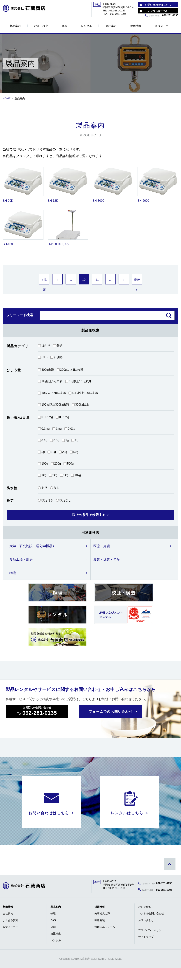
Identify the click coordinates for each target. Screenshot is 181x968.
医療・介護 (101, 546)
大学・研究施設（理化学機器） (32, 546)
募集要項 (99, 920)
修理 (64, 26)
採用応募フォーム (104, 926)
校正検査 (55, 933)
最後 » (137, 281)
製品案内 (15, 26)
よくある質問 (10, 920)
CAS (53, 920)
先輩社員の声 (102, 913)
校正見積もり (146, 906)
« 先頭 (44, 281)
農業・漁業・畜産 (106, 559)
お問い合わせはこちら (158, 4)
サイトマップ (146, 936)
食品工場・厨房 (21, 559)
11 (97, 279)
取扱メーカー (163, 26)
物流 (12, 573)
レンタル (86, 26)
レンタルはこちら (157, 10)
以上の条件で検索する (88, 515)
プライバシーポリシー (151, 930)
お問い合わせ (146, 920)
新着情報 (8, 906)
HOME (6, 98)
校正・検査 (41, 26)
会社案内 (111, 26)
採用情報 (135, 26)
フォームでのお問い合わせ (111, 711)
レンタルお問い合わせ (151, 913)
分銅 (53, 926)
